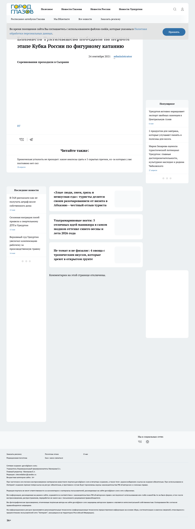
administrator (123, 56)
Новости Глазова (71, 9)
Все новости (85, 19)
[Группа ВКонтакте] (140, 442)
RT (18, 126)
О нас (85, 454)
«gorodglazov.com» (29, 466)
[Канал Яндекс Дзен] (147, 442)
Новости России (100, 9)
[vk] (22, 139)
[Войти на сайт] (182, 9)
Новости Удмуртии (130, 9)
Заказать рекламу (111, 19)
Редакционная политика (17, 458)
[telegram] (32, 139)
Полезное (47, 9)
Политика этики (52, 454)
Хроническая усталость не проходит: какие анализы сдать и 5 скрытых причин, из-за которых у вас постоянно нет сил (74, 163)
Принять (174, 31)
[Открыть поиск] (175, 9)
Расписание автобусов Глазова (28, 19)
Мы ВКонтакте (62, 19)
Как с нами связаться (54, 458)
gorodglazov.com (82, 482)
